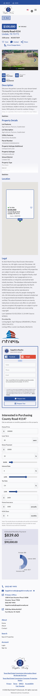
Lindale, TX (7, 34)
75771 (16, 34)
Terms (33, 393)
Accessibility (29, 684)
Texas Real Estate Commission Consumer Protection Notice (20, 679)
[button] (20, 399)
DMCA (21, 684)
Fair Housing (20, 686)
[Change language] (28, 9)
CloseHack (25, 693)
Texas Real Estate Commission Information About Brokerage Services (20, 674)
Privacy (8, 394)
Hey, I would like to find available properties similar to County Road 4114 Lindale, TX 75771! (20, 383)
